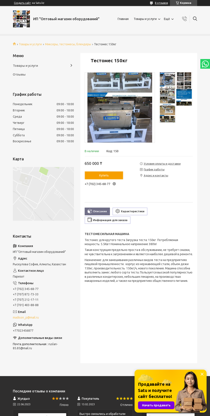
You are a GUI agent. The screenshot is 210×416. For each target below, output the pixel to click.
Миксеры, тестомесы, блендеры (68, 44)
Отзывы (19, 74)
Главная (123, 19)
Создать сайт (22, 3)
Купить (104, 175)
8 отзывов (161, 3)
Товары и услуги (145, 19)
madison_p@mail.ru (26, 317)
